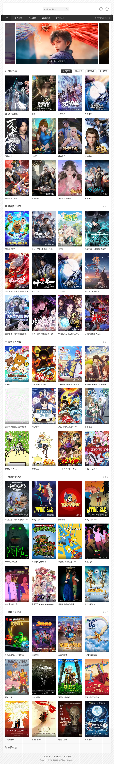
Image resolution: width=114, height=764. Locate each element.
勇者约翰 (8, 697)
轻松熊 (7, 384)
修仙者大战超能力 (92, 291)
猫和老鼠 (61, 520)
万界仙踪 (8, 156)
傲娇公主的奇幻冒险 (66, 604)
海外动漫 (60, 18)
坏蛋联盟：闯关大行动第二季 (16, 520)
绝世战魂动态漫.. (65, 199)
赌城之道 (88, 562)
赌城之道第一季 (11, 604)
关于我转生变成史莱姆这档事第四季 (19, 427)
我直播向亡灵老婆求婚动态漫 (16, 291)
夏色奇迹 (88, 427)
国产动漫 (18, 18)
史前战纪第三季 (11, 562)
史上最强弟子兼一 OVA (67, 469)
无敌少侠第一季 (91, 520)
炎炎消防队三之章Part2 (67, 427)
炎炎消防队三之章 (39, 384)
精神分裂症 (36, 697)
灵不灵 (61, 249)
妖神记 (34, 156)
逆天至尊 (35, 199)
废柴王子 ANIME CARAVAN (43, 604)
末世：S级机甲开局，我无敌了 (44, 249)
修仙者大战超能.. (12, 114)
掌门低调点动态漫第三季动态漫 (70, 334)
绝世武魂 (88, 156)
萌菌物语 (35, 469)
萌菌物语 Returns (12, 469)
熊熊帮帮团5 (10, 249)
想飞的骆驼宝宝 (91, 655)
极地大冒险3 (90, 604)
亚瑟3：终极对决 (65, 697)
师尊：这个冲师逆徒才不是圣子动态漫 (47, 334)
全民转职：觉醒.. (12, 199)
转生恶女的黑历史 (92, 469)
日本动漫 (32, 18)
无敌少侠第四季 (38, 520)
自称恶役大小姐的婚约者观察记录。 (72, 384)
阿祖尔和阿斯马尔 (92, 697)
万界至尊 (61, 114)
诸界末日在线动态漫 (93, 334)
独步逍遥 (61, 156)
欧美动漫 (46, 18)
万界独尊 (88, 114)
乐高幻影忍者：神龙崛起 (15, 655)
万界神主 (88, 199)
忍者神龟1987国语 (39, 562)
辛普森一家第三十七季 (67, 562)
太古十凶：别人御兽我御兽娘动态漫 (19, 334)
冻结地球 (35, 427)
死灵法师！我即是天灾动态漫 (96, 249)
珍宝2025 (35, 655)
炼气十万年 (36, 291)
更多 (106, 206)
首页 (6, 18)
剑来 (33, 114)
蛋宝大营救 (62, 655)
